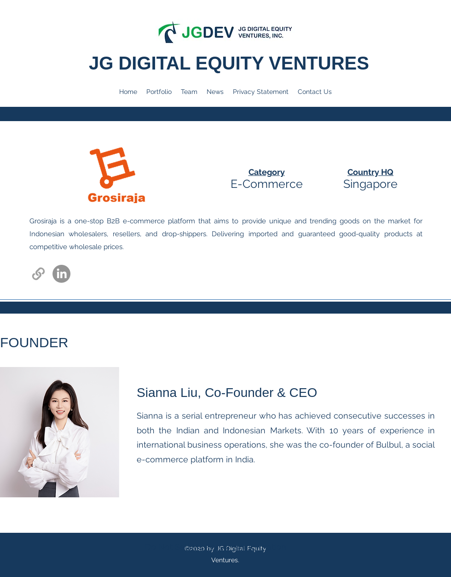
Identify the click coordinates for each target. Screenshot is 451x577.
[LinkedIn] (61, 274)
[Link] (38, 274)
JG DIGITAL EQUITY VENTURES (231, 63)
